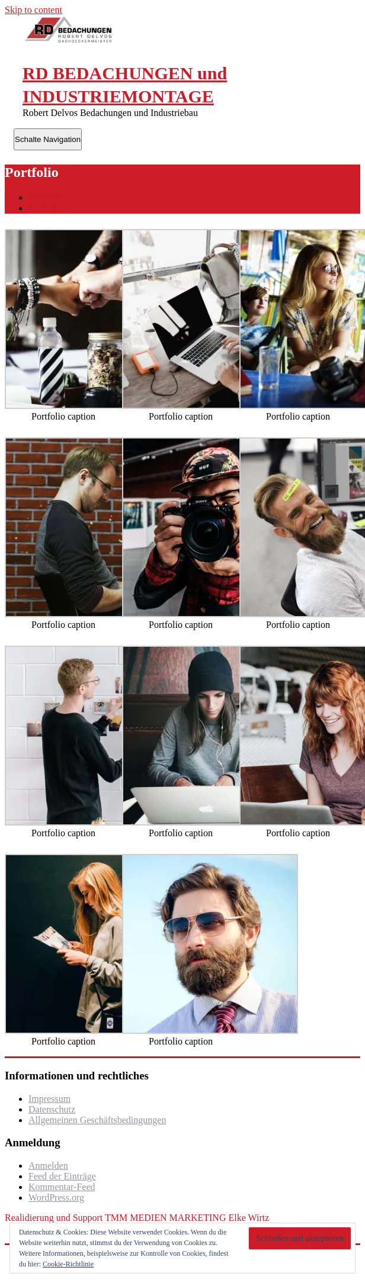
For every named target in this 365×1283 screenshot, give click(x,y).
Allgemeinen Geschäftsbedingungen (97, 1120)
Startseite (46, 197)
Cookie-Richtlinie (68, 1264)
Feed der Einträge (62, 1176)
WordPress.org (56, 1197)
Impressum (49, 1099)
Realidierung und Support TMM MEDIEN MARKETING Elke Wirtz (137, 1218)
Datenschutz (51, 1109)
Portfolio (45, 208)
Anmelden (48, 1165)
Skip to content (33, 10)
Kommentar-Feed (61, 1187)
